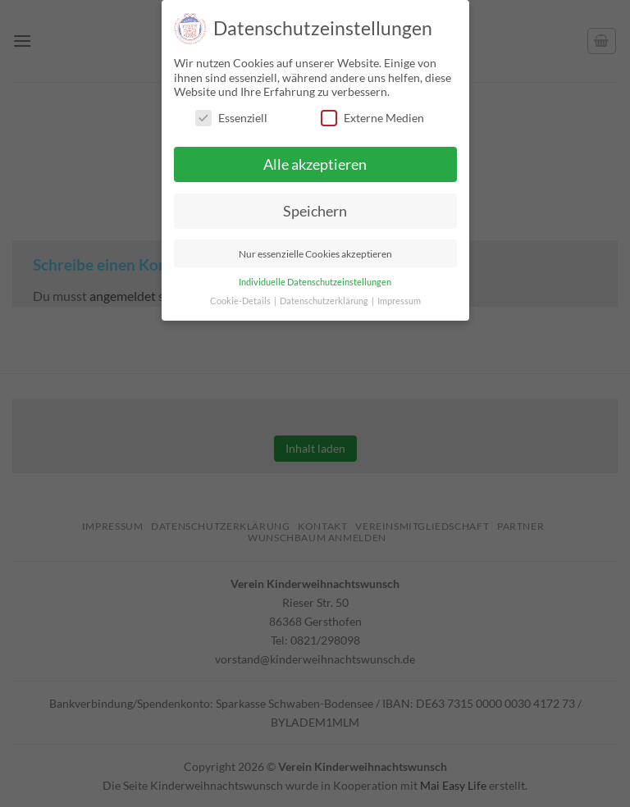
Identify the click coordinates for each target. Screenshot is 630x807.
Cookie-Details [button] (241, 301)
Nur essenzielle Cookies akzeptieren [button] (315, 254)
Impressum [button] (399, 301)
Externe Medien (372, 117)
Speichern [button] (315, 211)
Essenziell (231, 117)
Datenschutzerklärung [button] (325, 301)
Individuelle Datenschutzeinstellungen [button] (315, 282)
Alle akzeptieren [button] (315, 164)
